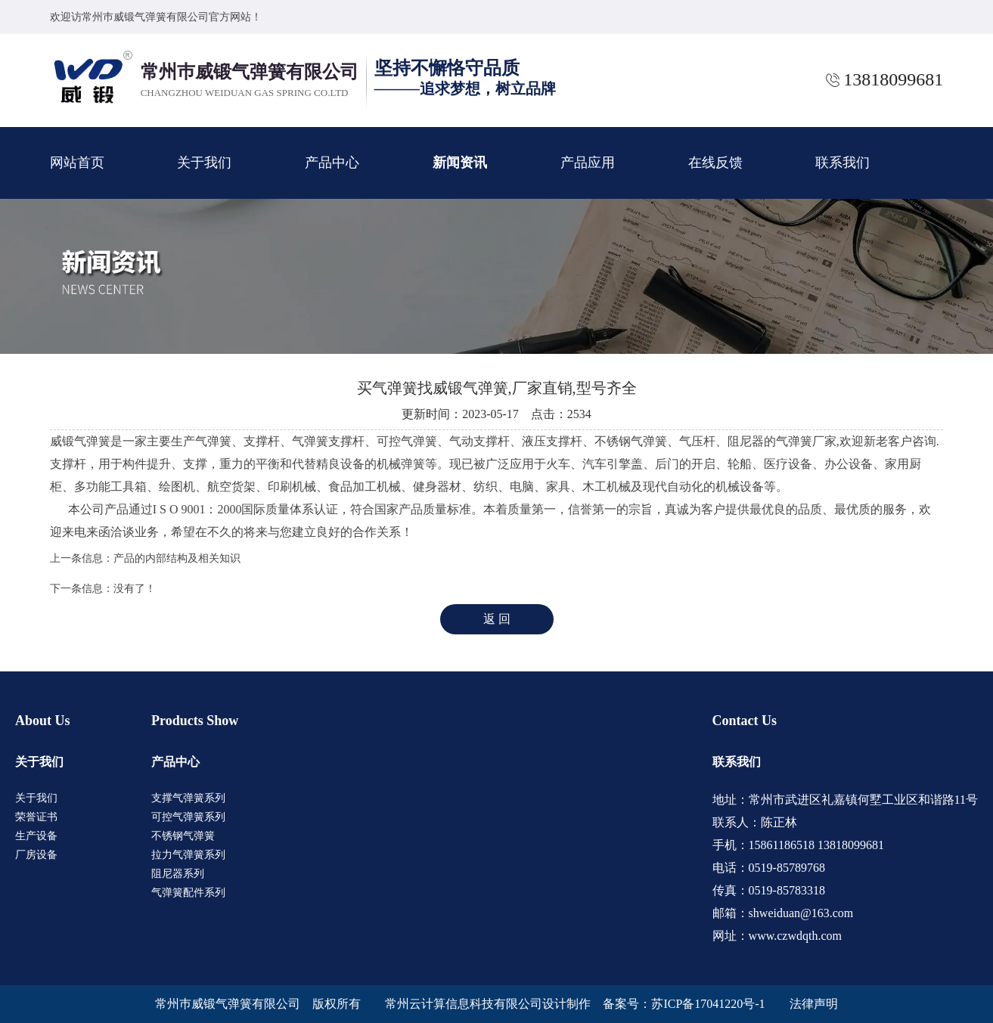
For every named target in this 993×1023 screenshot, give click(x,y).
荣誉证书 (36, 817)
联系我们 (842, 162)
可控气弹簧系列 (188, 817)
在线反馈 (715, 162)
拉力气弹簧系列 (188, 854)
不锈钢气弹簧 (183, 836)
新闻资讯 (460, 162)
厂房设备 (36, 854)
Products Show (194, 720)
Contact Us (744, 720)
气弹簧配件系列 (188, 892)
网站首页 (77, 162)
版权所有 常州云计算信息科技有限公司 (427, 1003)
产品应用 (587, 162)
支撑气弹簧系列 (188, 798)
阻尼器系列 (177, 873)
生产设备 (36, 836)
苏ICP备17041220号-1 (708, 1003)
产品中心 (332, 162)
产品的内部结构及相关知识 (176, 558)
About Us (42, 720)
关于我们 (204, 162)
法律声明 (814, 1003)
